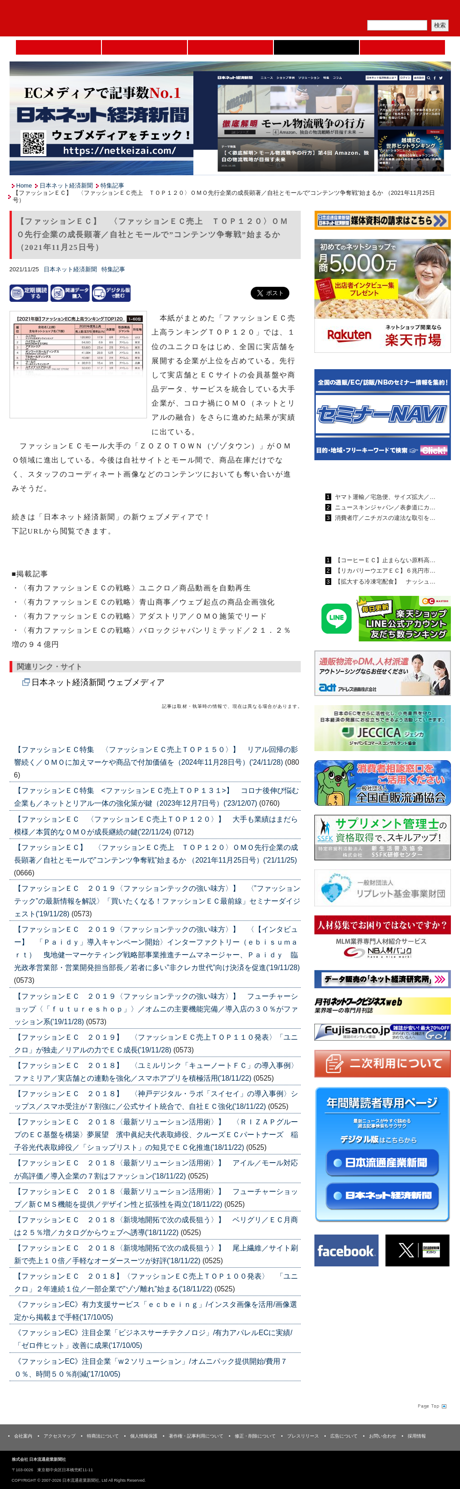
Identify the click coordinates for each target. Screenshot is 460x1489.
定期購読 (387, 11)
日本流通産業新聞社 (75, 18)
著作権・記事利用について (196, 1435)
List (280, 727)
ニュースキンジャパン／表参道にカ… (385, 507)
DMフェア (402, 47)
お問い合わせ (382, 1435)
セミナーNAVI (144, 47)
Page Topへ (431, 1406)
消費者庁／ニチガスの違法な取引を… (385, 517)
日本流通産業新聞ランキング (367, 475)
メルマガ (344, 11)
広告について (344, 1435)
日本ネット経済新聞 (316, 47)
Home (58, 47)
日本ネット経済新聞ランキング (370, 539)
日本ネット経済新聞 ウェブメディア (98, 682)
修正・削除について (255, 1435)
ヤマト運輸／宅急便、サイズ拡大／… (385, 496)
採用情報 (417, 1435)
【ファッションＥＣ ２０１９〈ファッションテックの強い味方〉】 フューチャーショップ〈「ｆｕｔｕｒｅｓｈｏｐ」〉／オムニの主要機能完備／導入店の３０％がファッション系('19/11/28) (156, 1009)
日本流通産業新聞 (230, 47)
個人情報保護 (143, 1435)
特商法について (103, 1435)
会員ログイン (429, 11)
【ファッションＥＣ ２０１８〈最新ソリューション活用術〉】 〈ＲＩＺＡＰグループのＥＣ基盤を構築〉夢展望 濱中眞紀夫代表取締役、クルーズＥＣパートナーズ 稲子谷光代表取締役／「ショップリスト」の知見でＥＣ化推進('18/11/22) (156, 1134)
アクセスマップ (60, 1435)
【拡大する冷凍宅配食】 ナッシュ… (385, 581)
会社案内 (23, 1435)
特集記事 (112, 185)
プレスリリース (303, 1435)
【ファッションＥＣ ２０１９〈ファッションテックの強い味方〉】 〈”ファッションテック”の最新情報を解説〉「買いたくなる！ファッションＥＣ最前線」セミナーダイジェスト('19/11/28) (157, 901)
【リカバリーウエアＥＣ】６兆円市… (385, 570)
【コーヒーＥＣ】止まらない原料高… (385, 560)
